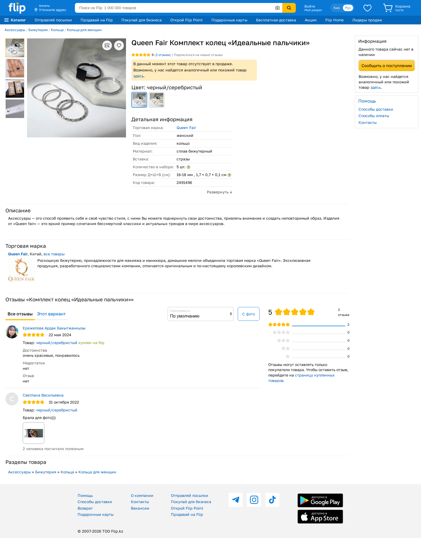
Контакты (368, 122)
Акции (311, 20)
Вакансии (140, 508)
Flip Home (334, 20)
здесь (138, 76)
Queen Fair (186, 127)
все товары (54, 254)
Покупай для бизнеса (141, 20)
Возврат (85, 508)
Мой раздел (313, 10)
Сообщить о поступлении (387, 65)
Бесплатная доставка (276, 20)
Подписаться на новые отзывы (198, 55)
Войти (309, 6)
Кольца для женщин (84, 30)
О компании (142, 495)
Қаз (337, 8)
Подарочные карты (229, 20)
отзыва (163, 55)
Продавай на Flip (97, 20)
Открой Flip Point (186, 20)
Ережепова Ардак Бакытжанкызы (54, 328)
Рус (348, 8)
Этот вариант (51, 313)
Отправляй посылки (53, 20)
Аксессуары (15, 30)
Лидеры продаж (367, 20)
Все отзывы (20, 313)
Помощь (85, 495)
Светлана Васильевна (43, 395)
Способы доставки (376, 109)
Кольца (57, 30)
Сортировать (180, 311)
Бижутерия (38, 30)
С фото (248, 314)
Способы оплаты (374, 115)
